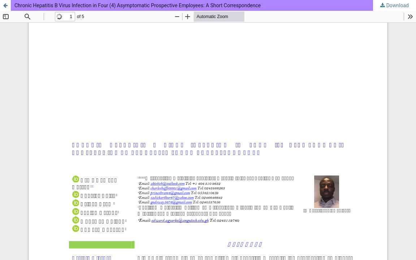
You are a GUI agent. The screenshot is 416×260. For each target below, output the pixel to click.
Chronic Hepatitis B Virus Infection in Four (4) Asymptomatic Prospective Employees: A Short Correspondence (137, 5)
